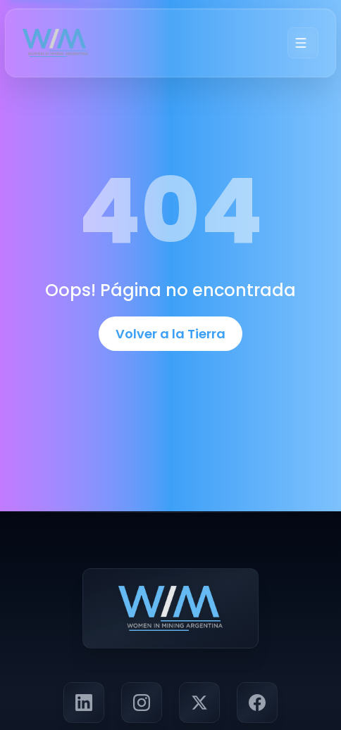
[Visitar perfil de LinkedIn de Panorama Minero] (83, 702)
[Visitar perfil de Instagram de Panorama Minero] (141, 702)
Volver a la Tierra (170, 333)
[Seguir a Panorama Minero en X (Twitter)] (199, 702)
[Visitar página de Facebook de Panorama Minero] (257, 702)
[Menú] (302, 42)
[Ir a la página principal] (55, 43)
